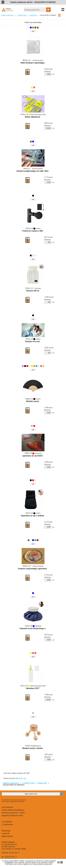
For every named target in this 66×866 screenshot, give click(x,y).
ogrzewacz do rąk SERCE (32, 456)
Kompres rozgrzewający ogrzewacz (32, 569)
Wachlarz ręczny (32, 401)
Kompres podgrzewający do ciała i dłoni (32, 171)
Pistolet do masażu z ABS (32, 231)
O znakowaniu (7, 824)
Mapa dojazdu (7, 836)
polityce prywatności (45, 864)
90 (22, 778)
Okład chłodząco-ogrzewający (32, 63)
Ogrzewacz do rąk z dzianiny (32, 516)
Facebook (6, 833)
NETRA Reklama (8, 842)
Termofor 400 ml (32, 291)
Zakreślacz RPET (32, 688)
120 (24, 778)
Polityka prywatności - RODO (13, 813)
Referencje (6, 831)
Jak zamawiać (7, 807)
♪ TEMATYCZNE (21, 15)
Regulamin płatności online (12, 815)
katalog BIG (33, 15)
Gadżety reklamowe (7, 15)
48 (19, 778)
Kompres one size (32, 341)
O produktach (7, 822)
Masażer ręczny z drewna (32, 748)
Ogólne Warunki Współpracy (13, 810)
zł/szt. (48, 69)
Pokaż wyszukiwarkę (33, 22)
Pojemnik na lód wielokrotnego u (32, 628)
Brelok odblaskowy (32, 117)
